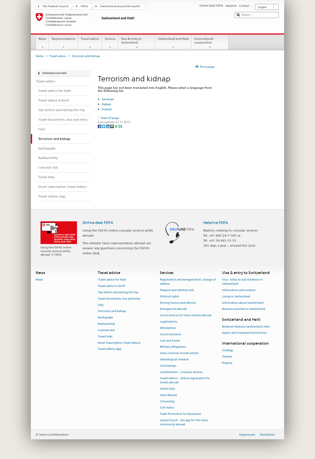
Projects (227, 363)
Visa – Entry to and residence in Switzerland (242, 282)
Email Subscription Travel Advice (119, 342)
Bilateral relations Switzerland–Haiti (246, 326)
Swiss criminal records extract (179, 353)
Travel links (105, 336)
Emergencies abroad (173, 309)
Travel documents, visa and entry (119, 298)
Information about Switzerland (242, 302)
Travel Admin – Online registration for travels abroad (185, 380)
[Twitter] (104, 126)
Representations (63, 43)
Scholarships (168, 365)
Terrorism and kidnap (112, 311)
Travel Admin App (109, 349)
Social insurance (170, 334)
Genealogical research (174, 359)
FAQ (100, 305)
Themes (227, 356)
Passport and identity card (177, 290)
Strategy (227, 350)
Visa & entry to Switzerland (137, 43)
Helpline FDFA (215, 222)
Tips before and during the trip (118, 292)
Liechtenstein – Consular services (181, 372)
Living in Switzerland (236, 296)
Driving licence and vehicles (178, 302)
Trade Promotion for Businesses (180, 414)
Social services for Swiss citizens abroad (185, 315)
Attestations (168, 328)
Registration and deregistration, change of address (188, 282)
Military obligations (173, 347)
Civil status (167, 407)
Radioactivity (106, 323)
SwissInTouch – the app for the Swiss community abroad (184, 422)
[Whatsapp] (116, 126)
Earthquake (105, 317)
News (42, 43)
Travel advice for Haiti (112, 279)
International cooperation (210, 43)
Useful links (167, 388)
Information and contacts (239, 290)
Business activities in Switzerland (243, 309)
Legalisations (168, 321)
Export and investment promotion (244, 333)
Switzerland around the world (120, 6)
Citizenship (167, 401)
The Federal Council (55, 6)
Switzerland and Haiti (173, 43)
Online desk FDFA (97, 222)
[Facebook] (100, 126)
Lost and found (170, 340)
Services (110, 43)
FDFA (84, 6)
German (108, 99)
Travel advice (90, 43)
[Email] (120, 126)
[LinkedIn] (108, 126)
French (107, 109)
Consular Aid (106, 330)
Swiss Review (168, 395)
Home (40, 56)
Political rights (169, 296)
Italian (106, 104)
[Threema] (112, 126)
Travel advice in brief (111, 286)
